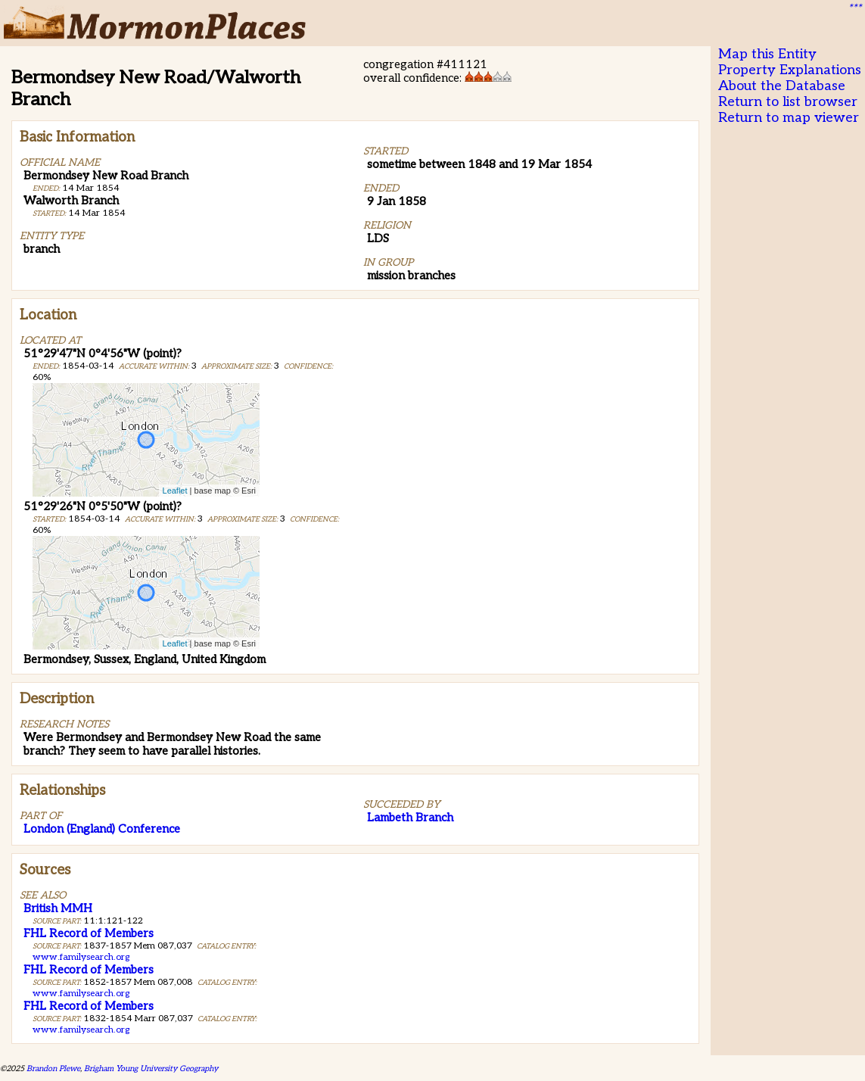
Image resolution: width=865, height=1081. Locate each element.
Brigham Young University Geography (151, 1068)
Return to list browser (787, 102)
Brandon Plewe (53, 1068)
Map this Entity (767, 54)
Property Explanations (789, 70)
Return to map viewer (788, 118)
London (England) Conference (101, 829)
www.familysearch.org (81, 957)
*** (854, 8)
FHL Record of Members (88, 933)
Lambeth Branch (410, 817)
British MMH (57, 908)
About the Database (781, 86)
